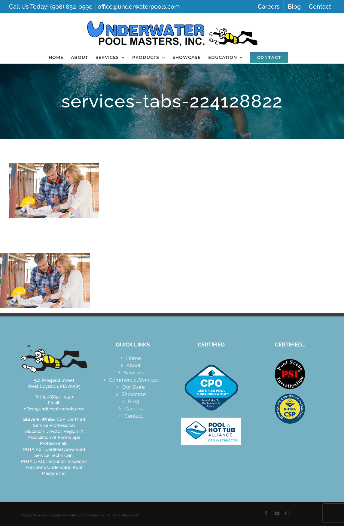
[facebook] (266, 513)
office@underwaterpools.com (139, 6)
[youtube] (277, 513)
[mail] (287, 513)
